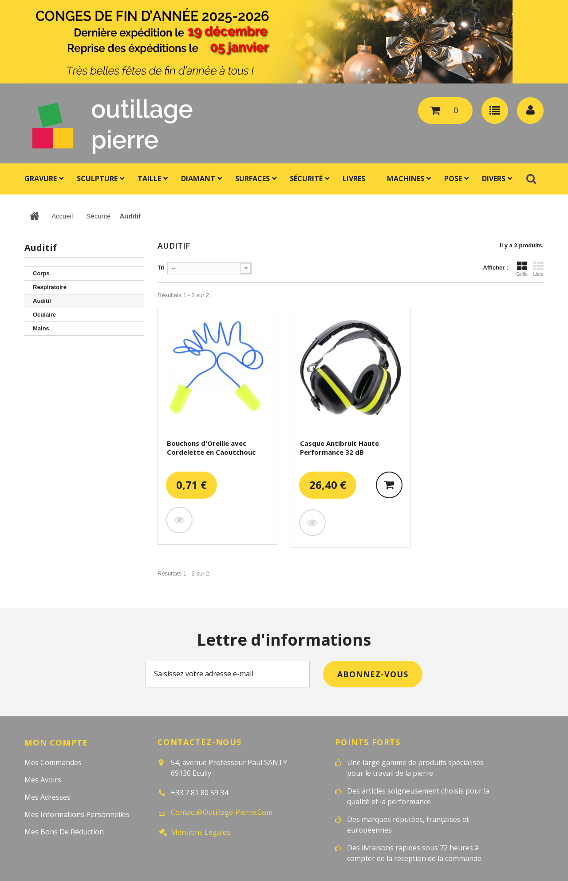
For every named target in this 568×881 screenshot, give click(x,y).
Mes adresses (47, 797)
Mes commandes (53, 762)
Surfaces (252, 178)
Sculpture (97, 178)
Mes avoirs (42, 779)
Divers (493, 178)
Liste (538, 269)
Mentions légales (200, 832)
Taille (149, 178)
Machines (405, 178)
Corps (41, 273)
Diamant (198, 178)
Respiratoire (50, 287)
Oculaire (44, 314)
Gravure (40, 178)
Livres (354, 178)
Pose (453, 178)
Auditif (42, 301)
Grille (522, 269)
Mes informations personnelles (77, 814)
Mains (41, 328)
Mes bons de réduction (64, 831)
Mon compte (55, 742)
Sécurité (306, 178)
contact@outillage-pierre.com (221, 812)
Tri (161, 267)
